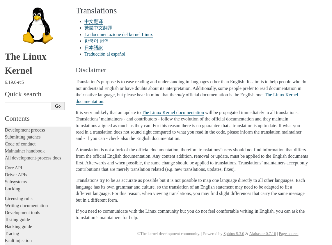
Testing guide (17, 53)
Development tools (22, 46)
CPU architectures (22, 152)
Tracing (12, 67)
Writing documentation (26, 39)
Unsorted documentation (28, 162)
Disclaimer (18, 216)
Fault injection (18, 74)
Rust (9, 88)
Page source (288, 234)
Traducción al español (27, 210)
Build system (17, 105)
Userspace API (18, 126)
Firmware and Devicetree (28, 143)
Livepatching (17, 81)
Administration (19, 98)
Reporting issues (20, 112)
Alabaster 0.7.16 (262, 234)
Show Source (17, 239)
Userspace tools (19, 119)
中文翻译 (17, 179)
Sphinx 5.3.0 (233, 234)
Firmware (14, 136)
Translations (17, 172)
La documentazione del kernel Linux (39, 191)
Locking (12, 22)
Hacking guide (18, 60)
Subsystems (16, 15)
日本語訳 (17, 204)
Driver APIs (16, 8)
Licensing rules (19, 32)
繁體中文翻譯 (21, 185)
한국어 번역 (19, 198)
